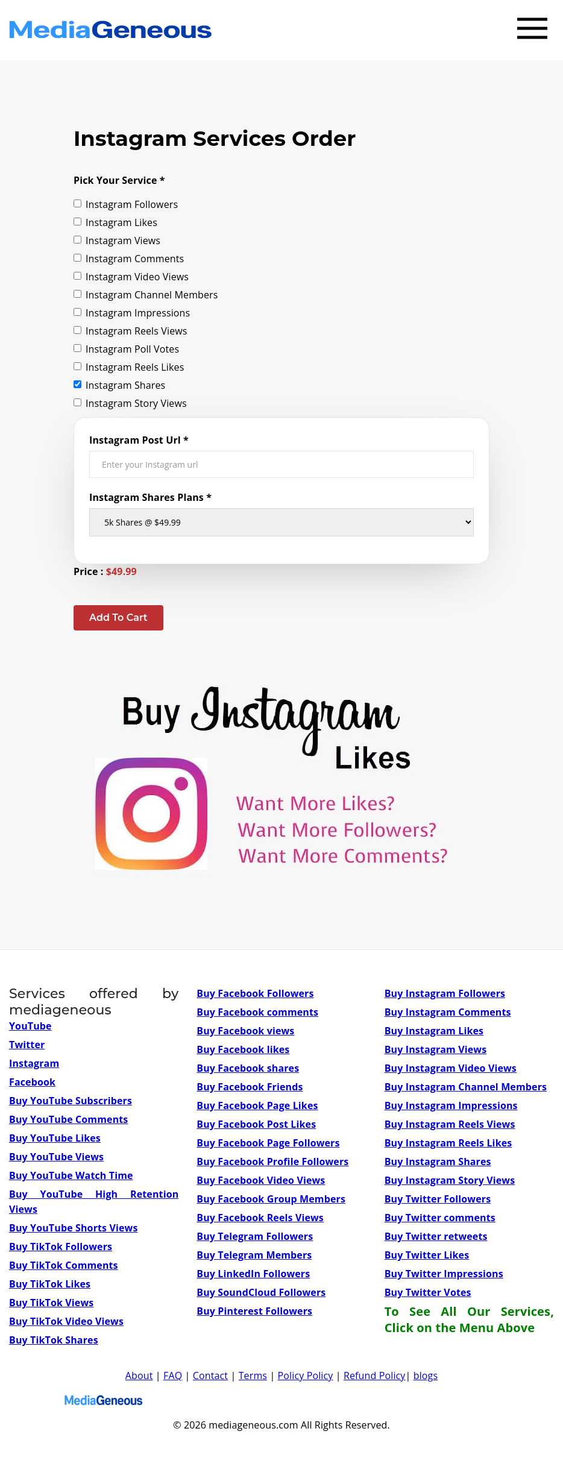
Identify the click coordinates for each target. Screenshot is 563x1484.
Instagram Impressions (132, 312)
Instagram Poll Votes (126, 349)
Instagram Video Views (131, 276)
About (139, 1375)
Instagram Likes (115, 222)
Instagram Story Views (130, 403)
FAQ (172, 1375)
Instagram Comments (129, 258)
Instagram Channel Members (146, 294)
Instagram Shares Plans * (150, 497)
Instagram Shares (119, 385)
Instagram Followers (126, 204)
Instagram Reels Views (130, 331)
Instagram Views (117, 240)
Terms (253, 1375)
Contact (210, 1375)
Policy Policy (305, 1375)
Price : (105, 571)
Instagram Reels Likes (129, 367)
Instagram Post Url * (139, 440)
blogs (426, 1375)
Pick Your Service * (119, 180)
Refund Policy (375, 1375)
